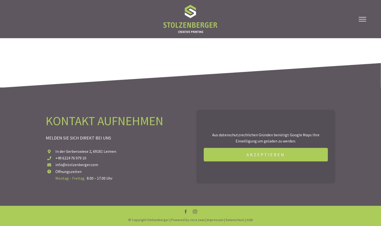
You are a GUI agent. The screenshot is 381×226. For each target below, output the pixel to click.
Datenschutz (235, 220)
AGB (250, 220)
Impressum (215, 220)
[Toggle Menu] (362, 19)
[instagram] (195, 211)
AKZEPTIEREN (266, 154)
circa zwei (197, 220)
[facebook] (186, 211)
